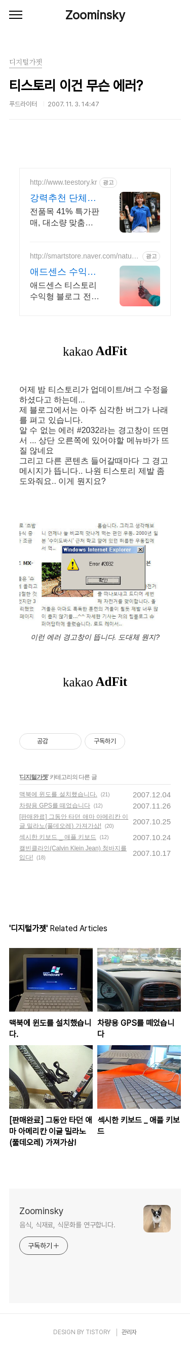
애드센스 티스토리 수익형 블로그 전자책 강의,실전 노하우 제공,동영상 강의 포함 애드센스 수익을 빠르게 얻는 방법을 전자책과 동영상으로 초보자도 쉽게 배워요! (64, 291)
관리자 (129, 1332)
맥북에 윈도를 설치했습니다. (58, 794)
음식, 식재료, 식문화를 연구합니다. (67, 1225)
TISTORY (98, 1332)
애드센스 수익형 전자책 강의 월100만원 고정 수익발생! (63, 272)
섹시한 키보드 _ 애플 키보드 (57, 837)
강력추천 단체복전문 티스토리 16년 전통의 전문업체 (63, 198)
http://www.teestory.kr (63, 182)
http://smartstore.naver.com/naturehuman (84, 256)
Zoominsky (95, 15)
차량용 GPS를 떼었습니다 (54, 805)
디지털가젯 (34, 777)
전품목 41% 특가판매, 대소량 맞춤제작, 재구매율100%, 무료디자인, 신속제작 (64, 217)
